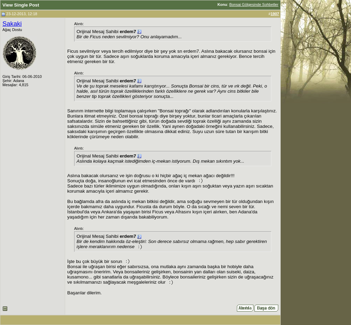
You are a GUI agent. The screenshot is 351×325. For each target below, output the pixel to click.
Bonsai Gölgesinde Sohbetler (253, 4)
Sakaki (12, 23)
